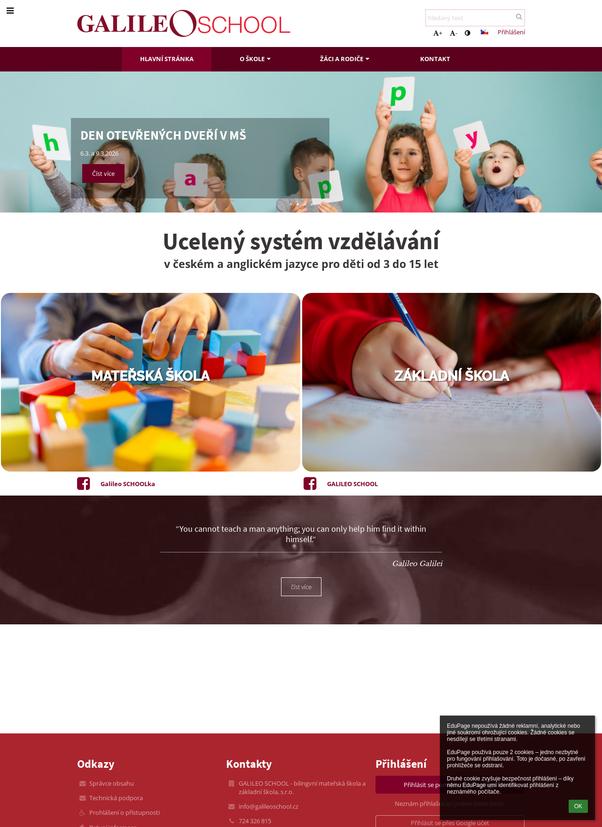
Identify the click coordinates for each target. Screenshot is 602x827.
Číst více (103, 173)
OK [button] (578, 806)
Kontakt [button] (435, 59)
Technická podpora (116, 798)
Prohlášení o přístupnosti (124, 812)
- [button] (453, 33)
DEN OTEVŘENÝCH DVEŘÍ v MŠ (163, 135)
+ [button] (437, 33)
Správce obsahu (111, 783)
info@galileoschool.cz (268, 806)
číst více (301, 587)
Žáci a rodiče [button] (345, 59)
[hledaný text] (475, 17)
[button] (484, 32)
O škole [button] (256, 59)
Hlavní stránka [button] (167, 59)
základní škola (451, 376)
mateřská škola (150, 376)
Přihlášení (511, 32)
